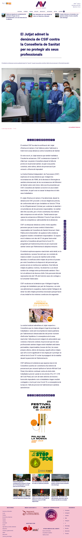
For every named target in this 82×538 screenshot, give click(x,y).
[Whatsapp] (31, 140)
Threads (67, 533)
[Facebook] (35, 140)
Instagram (67, 513)
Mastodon (67, 531)
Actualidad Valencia (74, 127)
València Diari (46, 534)
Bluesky (67, 528)
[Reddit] (49, 140)
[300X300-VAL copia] (41, 461)
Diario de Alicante (47, 530)
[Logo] (41, 5)
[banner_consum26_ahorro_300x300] (41, 310)
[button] (3, 3)
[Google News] (28, 140)
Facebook (67, 510)
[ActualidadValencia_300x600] (41, 421)
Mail (66, 518)
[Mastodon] (42, 140)
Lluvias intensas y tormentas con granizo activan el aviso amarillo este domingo (69, 15)
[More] (54, 140)
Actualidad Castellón (47, 533)
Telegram (67, 520)
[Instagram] (33, 140)
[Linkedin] (47, 140)
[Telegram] (40, 140)
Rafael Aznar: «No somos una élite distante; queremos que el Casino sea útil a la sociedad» (59, 498)
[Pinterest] (51, 140)
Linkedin (67, 515)
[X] (38, 140)
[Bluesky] (44, 140)
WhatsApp (67, 525)
